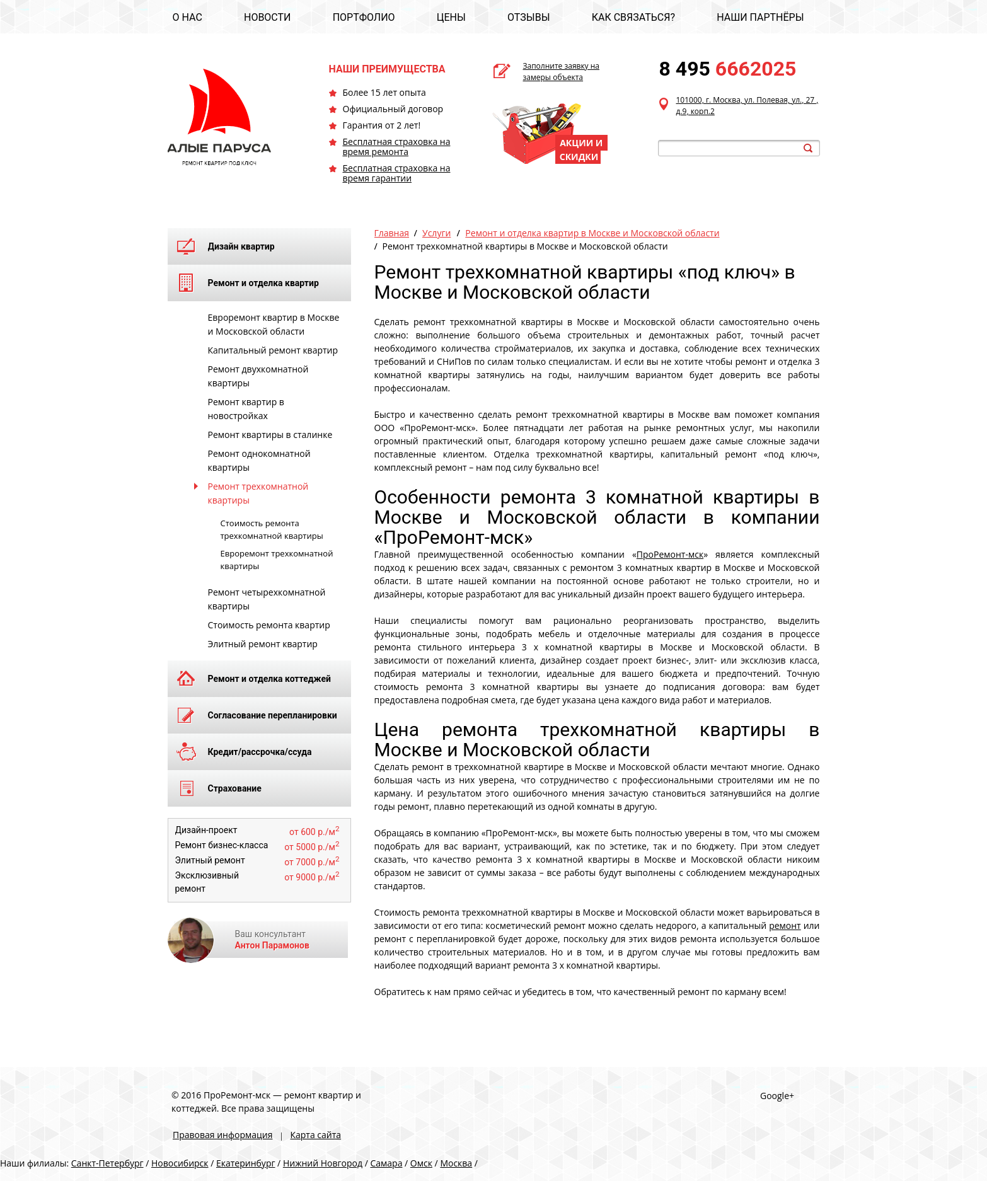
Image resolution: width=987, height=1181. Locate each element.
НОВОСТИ (267, 17)
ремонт (785, 925)
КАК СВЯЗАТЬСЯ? (633, 17)
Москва (456, 1163)
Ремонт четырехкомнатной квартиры (267, 599)
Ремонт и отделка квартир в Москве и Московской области (592, 233)
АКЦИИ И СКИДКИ (581, 150)
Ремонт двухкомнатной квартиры (258, 376)
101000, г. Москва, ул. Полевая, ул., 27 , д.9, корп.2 (747, 106)
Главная (392, 233)
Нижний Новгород (322, 1163)
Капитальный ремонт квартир (273, 350)
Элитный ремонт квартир (263, 644)
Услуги (436, 233)
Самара (386, 1163)
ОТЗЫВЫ (528, 17)
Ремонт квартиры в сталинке (270, 435)
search (808, 148)
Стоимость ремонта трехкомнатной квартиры (272, 529)
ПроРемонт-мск (670, 554)
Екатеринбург (245, 1163)
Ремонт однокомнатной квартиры (259, 460)
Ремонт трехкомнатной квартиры (258, 493)
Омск (421, 1163)
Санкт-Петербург (107, 1163)
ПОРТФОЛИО (364, 17)
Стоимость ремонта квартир (269, 625)
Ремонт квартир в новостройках (246, 409)
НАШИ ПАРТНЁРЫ (760, 17)
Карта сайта (315, 1135)
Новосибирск (180, 1163)
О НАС (187, 17)
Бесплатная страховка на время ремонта (397, 146)
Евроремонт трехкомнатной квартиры (277, 560)
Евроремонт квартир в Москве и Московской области (274, 324)
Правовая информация (222, 1135)
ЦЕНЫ (451, 17)
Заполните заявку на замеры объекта (561, 71)
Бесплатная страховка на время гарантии (397, 173)
